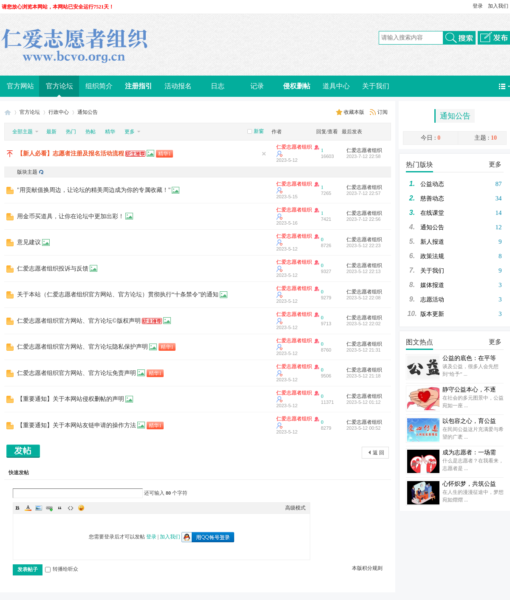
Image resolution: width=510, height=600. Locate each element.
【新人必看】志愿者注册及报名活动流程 (70, 153)
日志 (217, 86)
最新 (51, 132)
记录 (257, 86)
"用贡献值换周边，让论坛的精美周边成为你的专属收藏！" (93, 190)
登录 (478, 6)
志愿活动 (432, 299)
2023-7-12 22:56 (363, 219)
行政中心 (58, 112)
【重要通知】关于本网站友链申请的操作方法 (76, 425)
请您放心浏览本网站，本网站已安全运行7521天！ (58, 7)
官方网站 (20, 86)
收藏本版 (355, 112)
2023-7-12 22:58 (363, 156)
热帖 (90, 132)
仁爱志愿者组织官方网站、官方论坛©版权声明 (79, 321)
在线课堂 (432, 213)
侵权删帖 (296, 86)
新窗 (259, 131)
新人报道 (432, 242)
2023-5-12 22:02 (363, 323)
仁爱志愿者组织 (294, 147)
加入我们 (498, 6)
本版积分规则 (367, 568)
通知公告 (455, 116)
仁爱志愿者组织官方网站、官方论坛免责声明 (76, 373)
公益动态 (432, 184)
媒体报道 (432, 285)
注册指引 (138, 86)
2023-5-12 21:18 (363, 375)
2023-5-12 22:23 (363, 245)
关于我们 (375, 86)
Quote (60, 508)
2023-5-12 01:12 (363, 402)
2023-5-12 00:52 (363, 428)
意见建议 (29, 242)
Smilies (81, 508)
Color (28, 508)
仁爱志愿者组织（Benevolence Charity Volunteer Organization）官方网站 (7, 112)
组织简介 (99, 86)
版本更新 (432, 314)
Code (70, 508)
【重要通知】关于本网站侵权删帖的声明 (70, 399)
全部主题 (22, 132)
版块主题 (27, 172)
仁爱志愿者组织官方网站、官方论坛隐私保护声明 (82, 347)
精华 (110, 132)
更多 (495, 164)
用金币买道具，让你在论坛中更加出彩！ (70, 216)
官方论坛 (59, 86)
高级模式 (295, 508)
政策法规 (432, 256)
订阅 (382, 112)
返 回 (378, 453)
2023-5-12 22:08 (363, 297)
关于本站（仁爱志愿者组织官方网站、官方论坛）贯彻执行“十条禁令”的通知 (117, 294)
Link (49, 508)
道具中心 (336, 86)
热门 (71, 132)
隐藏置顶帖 (263, 153)
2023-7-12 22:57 (363, 193)
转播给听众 (61, 569)
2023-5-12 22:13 (363, 271)
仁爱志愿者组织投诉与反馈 (52, 268)
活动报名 (178, 86)
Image (38, 508)
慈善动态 (432, 198)
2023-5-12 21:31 (363, 349)
